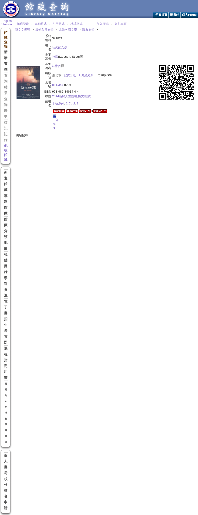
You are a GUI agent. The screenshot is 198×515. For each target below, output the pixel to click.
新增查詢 (5, 60)
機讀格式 (76, 24)
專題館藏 (5, 204)
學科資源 (5, 286)
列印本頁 (120, 24)
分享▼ (55, 124)
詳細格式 (41, 24)
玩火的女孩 (59, 47)
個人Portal (189, 15)
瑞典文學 (88, 29)
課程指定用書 (5, 363)
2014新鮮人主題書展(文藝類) (71, 96)
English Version (6, 22)
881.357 (57, 85)
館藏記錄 (23, 24)
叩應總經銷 (86, 75)
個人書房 (5, 464)
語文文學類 (22, 29)
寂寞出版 (70, 75)
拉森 (55, 56)
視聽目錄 (5, 263)
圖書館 (174, 15)
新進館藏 (5, 181)
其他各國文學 (44, 29)
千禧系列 (58, 103)
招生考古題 (5, 330)
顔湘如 (56, 66)
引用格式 (59, 24)
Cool (71, 103)
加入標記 (103, 24)
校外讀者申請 (5, 493)
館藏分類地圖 (5, 233)
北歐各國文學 (68, 29)
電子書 (5, 307)
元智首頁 (161, 15)
